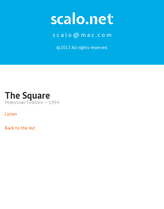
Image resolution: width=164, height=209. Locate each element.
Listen (11, 114)
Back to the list (20, 128)
